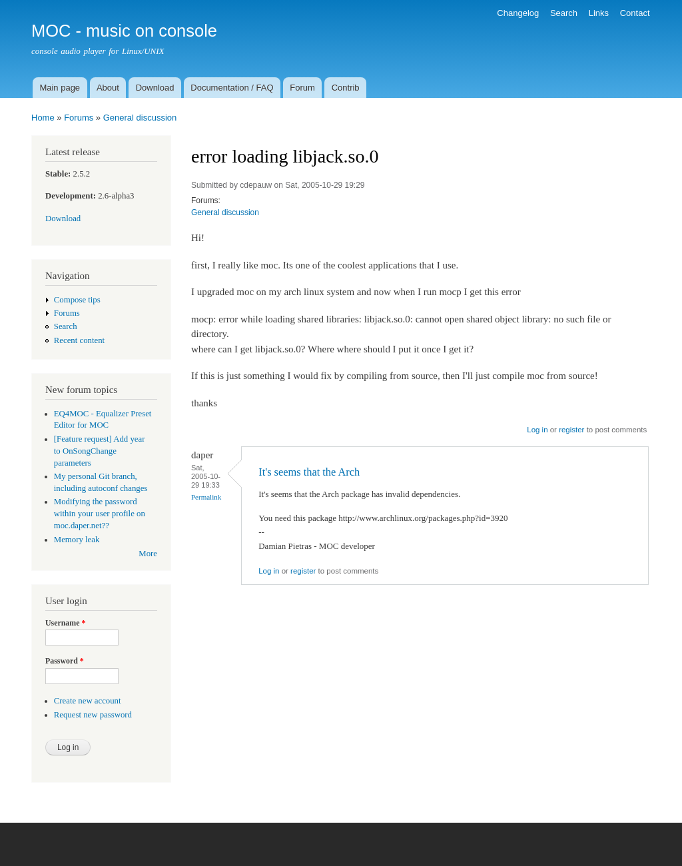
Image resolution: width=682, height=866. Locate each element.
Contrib (346, 88)
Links (599, 13)
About (108, 88)
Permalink (206, 497)
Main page (59, 88)
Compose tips (77, 299)
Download (155, 88)
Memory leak (77, 539)
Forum (302, 88)
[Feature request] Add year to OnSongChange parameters (99, 451)
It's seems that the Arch (309, 472)
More (148, 553)
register (571, 430)
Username (65, 623)
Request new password (93, 714)
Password (64, 660)
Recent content (79, 340)
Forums (78, 118)
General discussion (140, 118)
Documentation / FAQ (231, 88)
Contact (635, 13)
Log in (537, 430)
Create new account (87, 700)
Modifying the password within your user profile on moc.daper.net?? (99, 513)
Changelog (518, 13)
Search (563, 13)
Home (43, 118)
